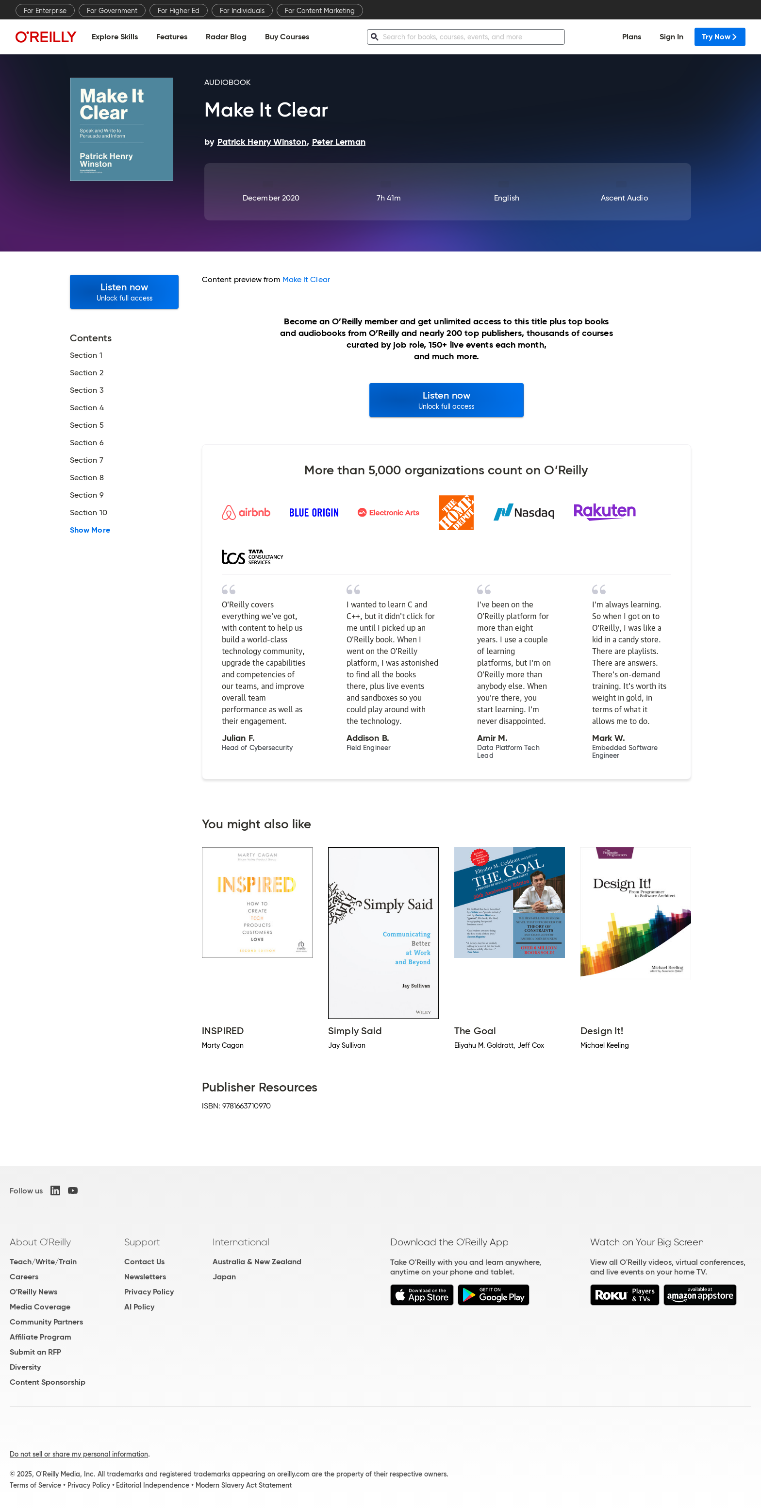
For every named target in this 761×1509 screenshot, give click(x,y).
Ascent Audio (624, 197)
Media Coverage (40, 1307)
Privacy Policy (149, 1292)
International (241, 1242)
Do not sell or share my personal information (79, 1454)
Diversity (25, 1367)
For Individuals (242, 10)
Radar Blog (226, 37)
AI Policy (139, 1307)
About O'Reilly (40, 1242)
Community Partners (46, 1322)
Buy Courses (287, 37)
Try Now (720, 37)
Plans (631, 37)
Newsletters (145, 1277)
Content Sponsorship (47, 1382)
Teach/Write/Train (43, 1262)
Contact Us (144, 1262)
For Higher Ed (178, 10)
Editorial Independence (152, 1485)
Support (142, 1242)
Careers (24, 1277)
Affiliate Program (40, 1337)
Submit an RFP (35, 1352)
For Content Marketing (320, 10)
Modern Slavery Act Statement (244, 1485)
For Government (112, 10)
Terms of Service (35, 1485)
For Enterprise (45, 10)
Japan (224, 1277)
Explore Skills (115, 37)
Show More (90, 530)
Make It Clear (306, 279)
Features (171, 37)
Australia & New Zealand (257, 1262)
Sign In (671, 37)
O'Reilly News (33, 1292)
